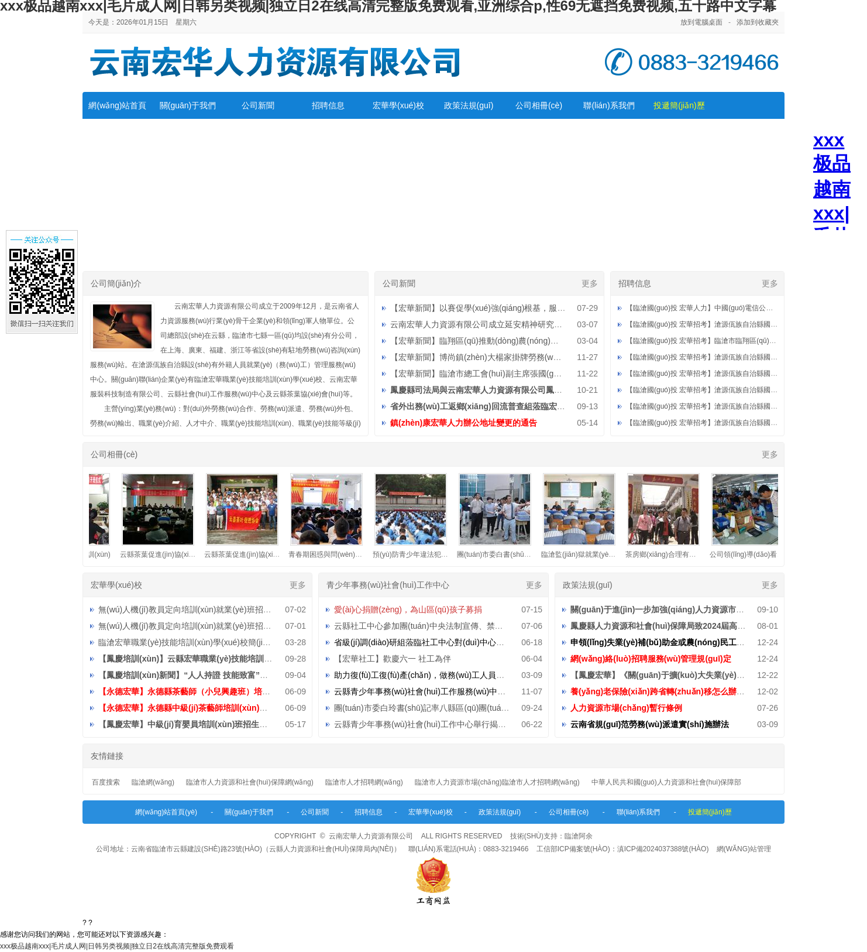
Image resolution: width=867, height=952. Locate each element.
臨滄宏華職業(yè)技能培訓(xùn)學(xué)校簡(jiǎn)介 (190, 642)
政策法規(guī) (469, 105)
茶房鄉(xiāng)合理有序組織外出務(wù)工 (695, 554)
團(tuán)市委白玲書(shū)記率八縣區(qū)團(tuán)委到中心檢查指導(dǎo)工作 (472, 708)
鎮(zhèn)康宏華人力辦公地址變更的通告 (463, 422)
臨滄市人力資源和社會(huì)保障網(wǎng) (250, 782)
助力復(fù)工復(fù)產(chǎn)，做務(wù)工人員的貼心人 (431, 675)
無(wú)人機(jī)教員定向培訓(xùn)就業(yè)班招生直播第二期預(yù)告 (220, 626)
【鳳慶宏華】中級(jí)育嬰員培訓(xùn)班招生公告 (187, 724)
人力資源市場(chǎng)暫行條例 (626, 708)
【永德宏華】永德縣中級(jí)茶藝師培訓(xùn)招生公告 (195, 708)
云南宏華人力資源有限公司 (371, 836)
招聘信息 (328, 105)
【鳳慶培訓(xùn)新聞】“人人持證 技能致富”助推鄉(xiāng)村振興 (217, 675)
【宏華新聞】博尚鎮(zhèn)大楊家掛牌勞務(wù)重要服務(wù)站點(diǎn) (518, 357)
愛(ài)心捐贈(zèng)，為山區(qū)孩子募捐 (408, 609)
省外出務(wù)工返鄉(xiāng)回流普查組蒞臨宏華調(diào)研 (497, 406)
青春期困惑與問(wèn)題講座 (339, 554)
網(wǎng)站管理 (744, 849)
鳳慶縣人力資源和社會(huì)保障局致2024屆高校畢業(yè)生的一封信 (693, 626)
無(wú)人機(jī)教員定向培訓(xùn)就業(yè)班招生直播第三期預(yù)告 (220, 609)
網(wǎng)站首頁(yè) (166, 812)
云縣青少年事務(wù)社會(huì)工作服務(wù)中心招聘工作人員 (444, 691)
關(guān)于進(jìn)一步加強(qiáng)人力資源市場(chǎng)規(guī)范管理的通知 (709, 609)
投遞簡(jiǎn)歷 (678, 105)
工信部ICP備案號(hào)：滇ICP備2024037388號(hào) (622, 849)
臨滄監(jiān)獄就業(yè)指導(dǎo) (598, 554)
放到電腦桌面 (701, 22)
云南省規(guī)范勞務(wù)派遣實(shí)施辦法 (649, 724)
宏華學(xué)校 (398, 105)
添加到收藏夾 (758, 22)
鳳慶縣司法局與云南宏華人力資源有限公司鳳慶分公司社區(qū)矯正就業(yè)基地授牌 (544, 390)
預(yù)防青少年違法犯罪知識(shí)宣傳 (438, 554)
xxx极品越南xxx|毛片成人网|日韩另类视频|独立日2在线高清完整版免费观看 (117, 946)
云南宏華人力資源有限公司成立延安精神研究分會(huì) (488, 324)
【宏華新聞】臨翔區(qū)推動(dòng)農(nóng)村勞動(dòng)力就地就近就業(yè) (530, 340)
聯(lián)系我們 (608, 105)
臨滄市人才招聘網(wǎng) (364, 782)
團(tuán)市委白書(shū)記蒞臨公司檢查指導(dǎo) (538, 554)
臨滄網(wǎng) (153, 782)
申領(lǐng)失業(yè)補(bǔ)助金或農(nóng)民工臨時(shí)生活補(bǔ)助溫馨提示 (710, 642)
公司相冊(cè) (538, 105)
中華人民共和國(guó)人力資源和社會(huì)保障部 (666, 782)
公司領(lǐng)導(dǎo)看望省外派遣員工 (775, 554)
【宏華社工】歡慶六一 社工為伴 (392, 658)
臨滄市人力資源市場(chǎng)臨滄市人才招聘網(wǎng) (497, 782)
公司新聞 (258, 105)
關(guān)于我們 (188, 105)
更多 (590, 283)
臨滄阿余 (579, 836)
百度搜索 (106, 782)
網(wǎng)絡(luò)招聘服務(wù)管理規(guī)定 (650, 658)
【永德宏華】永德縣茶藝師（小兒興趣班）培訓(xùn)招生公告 (210, 691)
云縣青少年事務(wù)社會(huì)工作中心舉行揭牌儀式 (428, 724)
